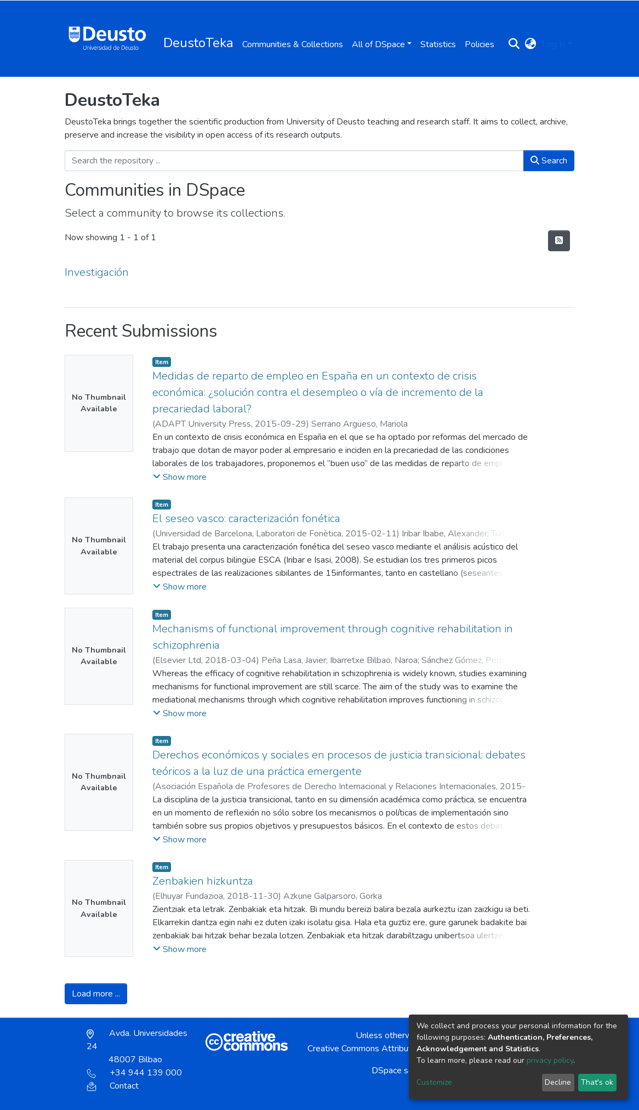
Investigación (97, 272)
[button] (531, 44)
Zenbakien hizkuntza (202, 881)
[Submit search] (514, 44)
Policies (479, 44)
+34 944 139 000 (134, 1073)
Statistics (438, 44)
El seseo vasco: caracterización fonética (246, 518)
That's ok (597, 1082)
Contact (113, 1086)
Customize (434, 1082)
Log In (554, 44)
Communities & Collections (292, 44)
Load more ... (96, 994)
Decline (558, 1082)
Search (548, 161)
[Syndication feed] (559, 240)
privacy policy (550, 1060)
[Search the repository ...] (294, 160)
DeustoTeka (198, 43)
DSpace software (405, 1070)
